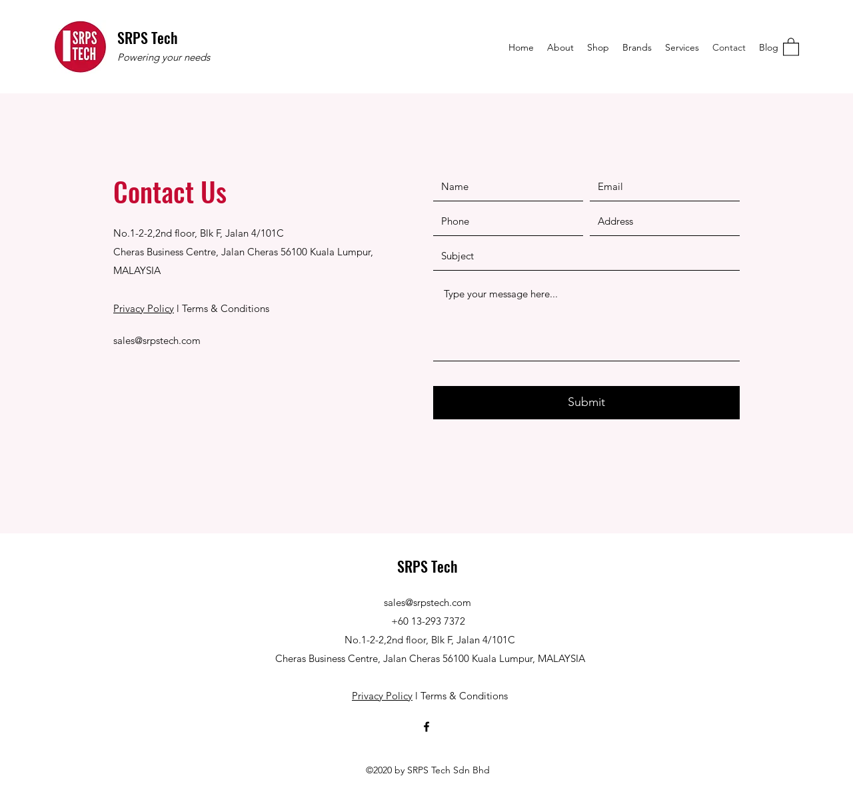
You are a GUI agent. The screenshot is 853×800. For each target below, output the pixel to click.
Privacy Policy (143, 308)
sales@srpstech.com (157, 340)
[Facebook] (426, 726)
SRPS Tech (147, 37)
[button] (791, 46)
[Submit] (586, 402)
